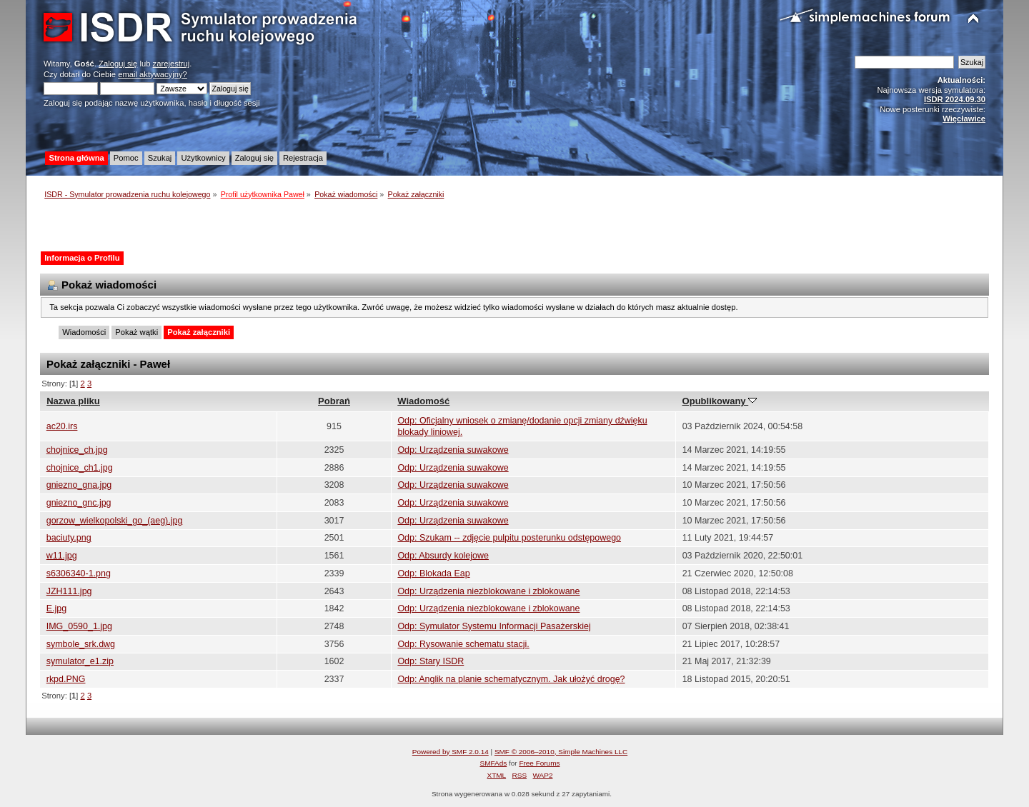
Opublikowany (719, 401)
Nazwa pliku (73, 401)
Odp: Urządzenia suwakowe (452, 450)
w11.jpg (61, 556)
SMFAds (493, 763)
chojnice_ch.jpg (77, 450)
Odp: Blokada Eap (433, 573)
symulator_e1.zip (80, 661)
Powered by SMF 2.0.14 (450, 752)
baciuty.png (68, 538)
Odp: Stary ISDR (430, 661)
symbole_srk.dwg (80, 644)
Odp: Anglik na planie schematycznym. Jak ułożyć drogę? (511, 679)
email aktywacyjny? (152, 74)
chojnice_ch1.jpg (79, 468)
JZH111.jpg (69, 591)
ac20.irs (62, 426)
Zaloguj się (118, 63)
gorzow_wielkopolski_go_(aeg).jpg (114, 521)
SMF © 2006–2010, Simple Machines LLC (560, 752)
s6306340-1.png (78, 573)
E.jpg (56, 608)
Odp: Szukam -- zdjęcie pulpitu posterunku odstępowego (509, 538)
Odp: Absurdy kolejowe (443, 556)
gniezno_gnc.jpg (78, 503)
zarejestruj (171, 63)
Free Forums (539, 763)
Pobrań (334, 401)
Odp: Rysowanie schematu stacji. (463, 644)
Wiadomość (423, 401)
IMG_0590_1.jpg (79, 626)
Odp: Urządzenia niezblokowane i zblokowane (488, 591)
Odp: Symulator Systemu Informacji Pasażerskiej (493, 626)
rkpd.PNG (66, 679)
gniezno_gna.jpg (79, 485)
